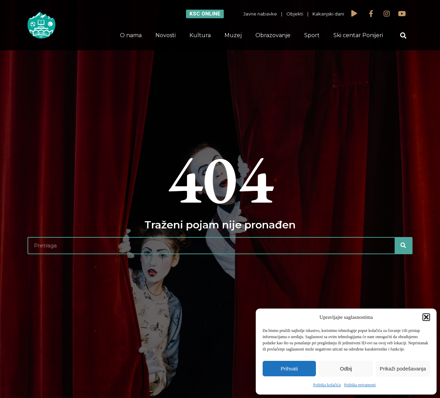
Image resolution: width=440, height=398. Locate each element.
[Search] (403, 246)
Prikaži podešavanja (403, 369)
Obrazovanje (272, 35)
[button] (426, 317)
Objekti (294, 14)
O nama (131, 35)
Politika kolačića (327, 385)
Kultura (200, 35)
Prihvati (289, 369)
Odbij (346, 369)
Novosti (165, 35)
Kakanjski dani (328, 14)
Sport (312, 35)
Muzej (233, 35)
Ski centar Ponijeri (358, 35)
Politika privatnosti (360, 385)
